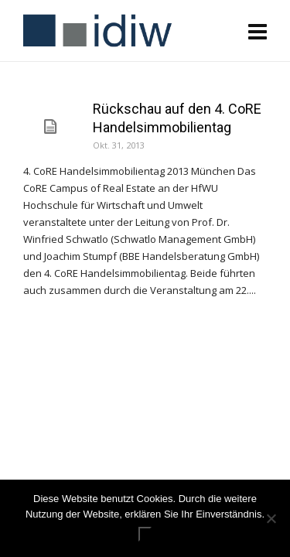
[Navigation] (257, 31)
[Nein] (270, 518)
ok (145, 534)
